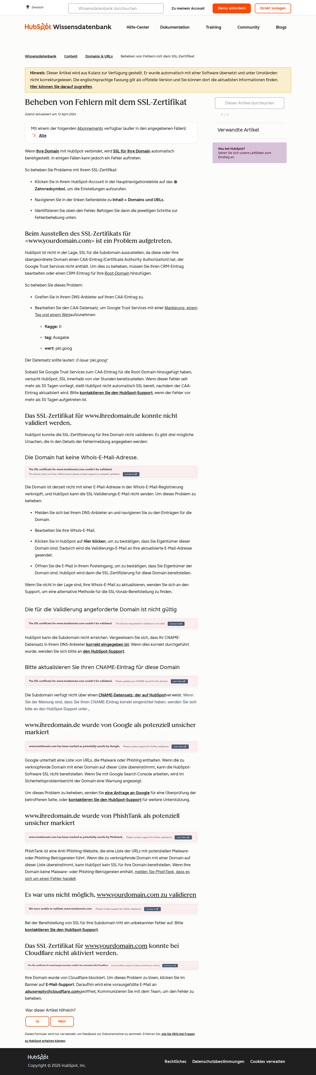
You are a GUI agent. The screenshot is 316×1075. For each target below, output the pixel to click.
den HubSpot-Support (103, 651)
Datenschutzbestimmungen (218, 1061)
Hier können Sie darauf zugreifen (61, 86)
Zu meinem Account (188, 8)
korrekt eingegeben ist (107, 644)
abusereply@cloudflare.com (52, 991)
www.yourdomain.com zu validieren (146, 894)
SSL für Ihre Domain (131, 151)
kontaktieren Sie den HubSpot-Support (116, 392)
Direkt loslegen (273, 8)
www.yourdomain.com (116, 945)
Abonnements (90, 128)
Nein (62, 1021)
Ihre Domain (47, 151)
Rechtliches (175, 1061)
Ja (37, 1021)
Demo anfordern (231, 8)
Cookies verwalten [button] (267, 1061)
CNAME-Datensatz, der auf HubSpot (132, 695)
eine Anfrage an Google (127, 792)
